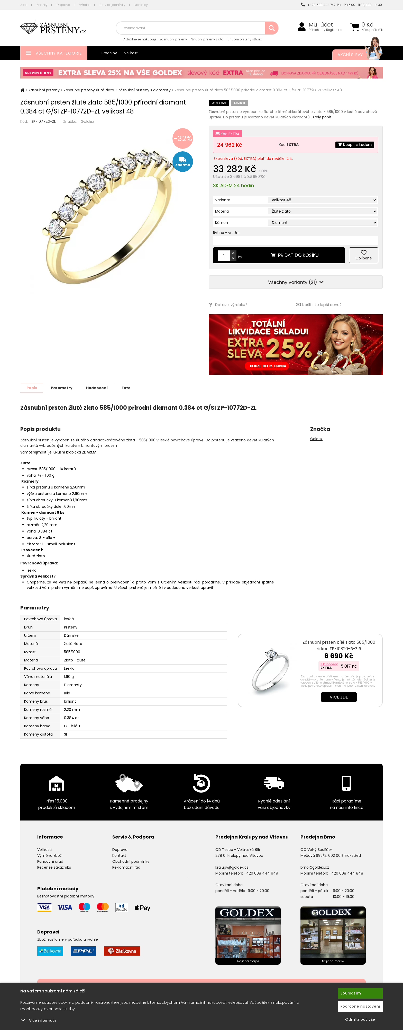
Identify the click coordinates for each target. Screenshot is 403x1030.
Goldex (87, 121)
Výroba (84, 5)
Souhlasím (351, 993)
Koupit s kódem (354, 144)
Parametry (63, 387)
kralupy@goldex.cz (232, 867)
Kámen (221, 222)
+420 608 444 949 (261, 873)
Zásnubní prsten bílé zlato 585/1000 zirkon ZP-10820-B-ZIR (339, 645)
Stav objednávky (112, 5)
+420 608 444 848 (346, 873)
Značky (42, 5)
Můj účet (321, 24)
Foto (129, 387)
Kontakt (119, 855)
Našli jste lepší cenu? (319, 304)
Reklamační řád (126, 867)
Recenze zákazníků (54, 867)
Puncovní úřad (50, 861)
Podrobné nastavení (360, 1006)
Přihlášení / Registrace (325, 30)
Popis (32, 387)
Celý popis (322, 117)
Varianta (222, 200)
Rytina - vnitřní (226, 232)
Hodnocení (99, 387)
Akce (24, 5)
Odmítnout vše (360, 1019)
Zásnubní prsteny (173, 39)
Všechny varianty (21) (296, 282)
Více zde (339, 697)
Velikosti (131, 53)
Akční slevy (354, 54)
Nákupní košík (372, 30)
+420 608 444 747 (318, 5)
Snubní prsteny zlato (207, 39)
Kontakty (141, 5)
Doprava (63, 5)
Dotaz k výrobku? (228, 304)
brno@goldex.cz (314, 867)
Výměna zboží (49, 855)
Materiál (222, 211)
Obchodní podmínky (130, 861)
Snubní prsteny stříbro (244, 39)
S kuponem (329, 664)
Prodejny (109, 53)
